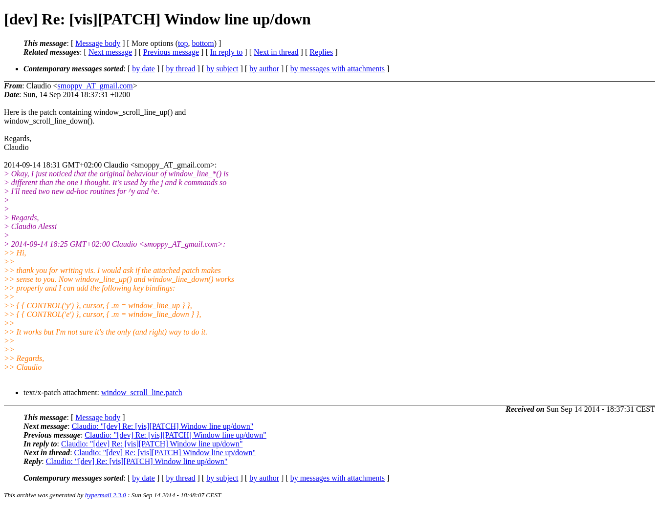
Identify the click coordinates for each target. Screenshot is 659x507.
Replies (321, 52)
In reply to (226, 52)
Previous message (171, 52)
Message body (97, 43)
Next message (110, 52)
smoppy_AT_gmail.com (94, 86)
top (183, 43)
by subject (222, 68)
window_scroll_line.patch (141, 392)
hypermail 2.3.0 (105, 495)
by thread (181, 68)
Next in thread (276, 52)
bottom (203, 43)
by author (264, 68)
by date (143, 68)
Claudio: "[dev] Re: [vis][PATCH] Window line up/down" (163, 426)
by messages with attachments (337, 68)
